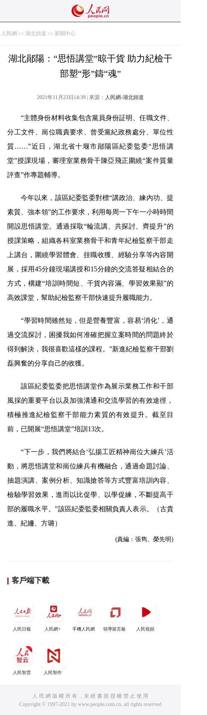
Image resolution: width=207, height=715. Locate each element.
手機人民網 (84, 615)
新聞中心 (65, 33)
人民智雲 (22, 659)
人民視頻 (146, 615)
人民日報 (22, 615)
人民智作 (53, 659)
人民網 (9, 33)
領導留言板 (115, 615)
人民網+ (53, 615)
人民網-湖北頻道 (124, 97)
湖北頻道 (35, 33)
